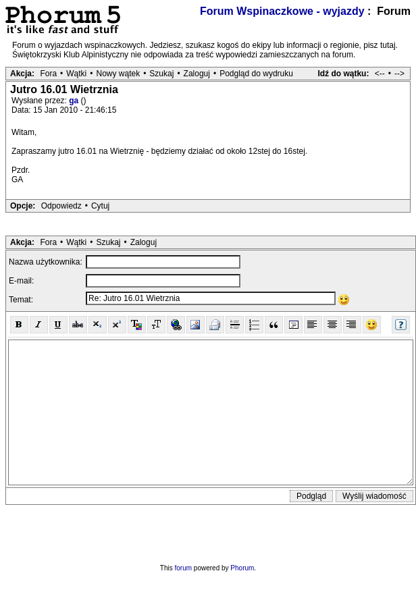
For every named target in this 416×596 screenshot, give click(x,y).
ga (74, 100)
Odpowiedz (61, 206)
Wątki (76, 73)
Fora (48, 73)
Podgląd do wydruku (256, 73)
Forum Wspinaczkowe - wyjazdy (282, 11)
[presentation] (208, 531)
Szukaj (161, 73)
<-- (380, 73)
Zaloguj (197, 73)
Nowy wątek (118, 73)
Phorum (242, 568)
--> (399, 73)
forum (183, 568)
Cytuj (100, 206)
